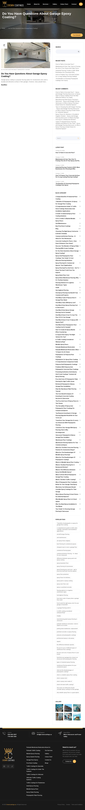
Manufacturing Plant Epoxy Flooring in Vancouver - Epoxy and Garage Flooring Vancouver (67, 101)
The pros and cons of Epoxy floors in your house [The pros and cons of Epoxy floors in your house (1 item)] (68, 653)
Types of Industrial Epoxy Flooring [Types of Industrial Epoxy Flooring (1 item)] (66, 662)
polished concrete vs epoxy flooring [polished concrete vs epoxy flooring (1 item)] (66, 631)
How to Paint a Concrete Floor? (65, 64)
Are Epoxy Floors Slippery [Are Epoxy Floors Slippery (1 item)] (63, 540)
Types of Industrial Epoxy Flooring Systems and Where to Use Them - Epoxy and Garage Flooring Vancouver (68, 123)
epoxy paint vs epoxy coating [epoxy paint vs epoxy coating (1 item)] (65, 580)
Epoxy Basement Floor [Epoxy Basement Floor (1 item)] (63, 563)
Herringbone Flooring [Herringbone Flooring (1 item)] (62, 595)
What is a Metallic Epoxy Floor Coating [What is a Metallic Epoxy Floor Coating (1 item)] (67, 675)
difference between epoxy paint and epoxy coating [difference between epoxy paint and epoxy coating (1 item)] (66, 559)
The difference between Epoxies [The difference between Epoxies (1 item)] (65, 644)
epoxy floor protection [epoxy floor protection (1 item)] (63, 574)
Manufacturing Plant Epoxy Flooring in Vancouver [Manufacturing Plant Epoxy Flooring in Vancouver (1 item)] (67, 619)
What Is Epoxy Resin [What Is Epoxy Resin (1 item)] (62, 678)
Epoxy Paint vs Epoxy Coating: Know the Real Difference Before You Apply (68, 95)
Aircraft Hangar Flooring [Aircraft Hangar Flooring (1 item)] (63, 534)
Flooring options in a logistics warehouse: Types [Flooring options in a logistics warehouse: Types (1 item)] (65, 591)
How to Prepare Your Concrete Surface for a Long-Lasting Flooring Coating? (68, 176)
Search (58, 47)
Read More (4, 84)
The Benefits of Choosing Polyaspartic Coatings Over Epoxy (67, 184)
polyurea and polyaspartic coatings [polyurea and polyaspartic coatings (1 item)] (66, 635)
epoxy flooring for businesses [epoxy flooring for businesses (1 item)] (65, 566)
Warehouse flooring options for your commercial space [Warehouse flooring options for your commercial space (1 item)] (66, 666)
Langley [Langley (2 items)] (59, 615)
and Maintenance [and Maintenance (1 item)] (61, 537)
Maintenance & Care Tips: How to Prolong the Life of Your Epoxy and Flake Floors (68, 160)
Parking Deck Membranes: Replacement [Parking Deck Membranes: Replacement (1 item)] (67, 628)
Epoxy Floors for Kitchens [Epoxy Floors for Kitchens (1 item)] (63, 577)
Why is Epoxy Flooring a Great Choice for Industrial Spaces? (68, 126)
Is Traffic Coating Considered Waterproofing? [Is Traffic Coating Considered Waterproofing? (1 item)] (64, 611)
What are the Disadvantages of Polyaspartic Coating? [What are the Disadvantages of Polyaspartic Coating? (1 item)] (65, 670)
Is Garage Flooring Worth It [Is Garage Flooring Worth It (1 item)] (64, 607)
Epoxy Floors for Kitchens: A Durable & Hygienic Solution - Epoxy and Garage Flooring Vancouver (67, 116)
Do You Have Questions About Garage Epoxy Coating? (15, 69)
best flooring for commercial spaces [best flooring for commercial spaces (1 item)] (66, 544)
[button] (81, 4)
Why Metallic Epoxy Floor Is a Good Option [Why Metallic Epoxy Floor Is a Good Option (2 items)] (68, 692)
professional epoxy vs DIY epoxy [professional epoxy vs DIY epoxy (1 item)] (65, 638)
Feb (4, 45)
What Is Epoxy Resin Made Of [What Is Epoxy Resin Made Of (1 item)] (64, 681)
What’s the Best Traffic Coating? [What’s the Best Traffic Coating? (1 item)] (65, 684)
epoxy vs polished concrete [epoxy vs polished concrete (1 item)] (64, 587)
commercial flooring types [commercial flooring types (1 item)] (64, 550)
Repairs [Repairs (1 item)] (59, 641)
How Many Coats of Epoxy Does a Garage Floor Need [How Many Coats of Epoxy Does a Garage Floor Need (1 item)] (68, 599)
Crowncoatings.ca (11, 804)
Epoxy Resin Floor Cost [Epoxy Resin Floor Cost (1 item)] (62, 584)
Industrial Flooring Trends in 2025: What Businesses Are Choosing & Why (68, 168)
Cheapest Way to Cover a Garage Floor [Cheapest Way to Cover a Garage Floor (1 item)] (67, 547)
